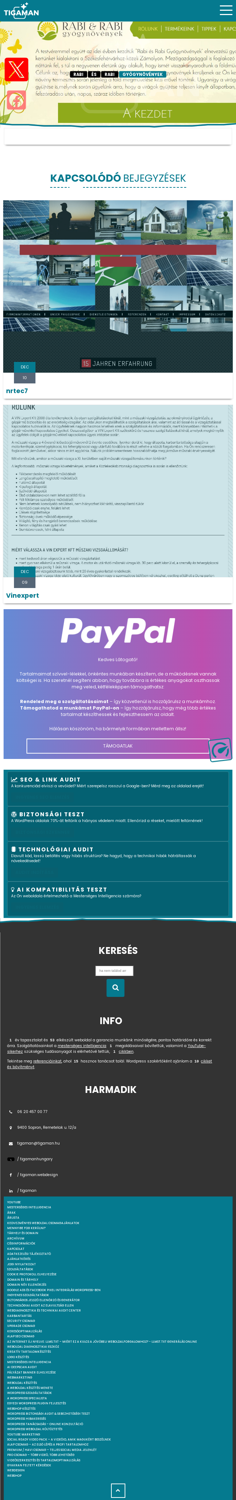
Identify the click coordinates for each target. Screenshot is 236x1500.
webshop (14, 1476)
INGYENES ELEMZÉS (37, 907)
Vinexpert (22, 595)
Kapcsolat (15, 1249)
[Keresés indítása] (115, 988)
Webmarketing (19, 1378)
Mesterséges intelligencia (29, 1362)
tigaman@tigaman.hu (33, 1143)
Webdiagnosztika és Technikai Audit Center (44, 1311)
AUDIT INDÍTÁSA (34, 872)
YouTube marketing (23, 1435)
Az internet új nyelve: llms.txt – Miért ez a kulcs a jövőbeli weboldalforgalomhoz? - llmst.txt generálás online (102, 1342)
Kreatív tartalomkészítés (29, 1352)
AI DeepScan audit (22, 1367)
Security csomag (21, 1321)
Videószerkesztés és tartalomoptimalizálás (43, 1460)
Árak (11, 1213)
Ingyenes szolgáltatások (28, 1295)
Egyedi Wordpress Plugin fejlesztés (36, 1403)
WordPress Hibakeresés (26, 1419)
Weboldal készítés (22, 1383)
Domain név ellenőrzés (26, 1285)
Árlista (13, 1218)
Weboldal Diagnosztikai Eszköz (33, 1347)
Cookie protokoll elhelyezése (32, 1274)
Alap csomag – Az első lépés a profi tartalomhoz (47, 1445)
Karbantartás (19, 1316)
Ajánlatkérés (18, 1259)
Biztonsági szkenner (42, 832)
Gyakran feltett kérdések (29, 1465)
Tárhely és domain (22, 1233)
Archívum (15, 1239)
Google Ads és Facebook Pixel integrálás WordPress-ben (54, 1290)
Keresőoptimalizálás (24, 1331)
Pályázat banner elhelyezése (31, 1373)
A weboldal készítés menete (30, 1388)
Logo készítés (18, 1357)
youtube (14, 1202)
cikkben (126, 1051)
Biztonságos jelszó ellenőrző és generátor (43, 1300)
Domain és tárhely (22, 1280)
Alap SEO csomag (20, 1336)
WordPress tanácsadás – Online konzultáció (45, 1424)
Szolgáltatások (20, 1269)
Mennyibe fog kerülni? (26, 1228)
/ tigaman (22, 1190)
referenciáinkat (47, 1061)
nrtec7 (17, 391)
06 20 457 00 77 (27, 1111)
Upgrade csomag (21, 1326)
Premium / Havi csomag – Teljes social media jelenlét (52, 1450)
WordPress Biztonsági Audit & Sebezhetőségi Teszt (48, 1414)
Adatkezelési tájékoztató (29, 1254)
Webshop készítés (21, 1409)
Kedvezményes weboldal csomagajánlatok (43, 1223)
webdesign (16, 1470)
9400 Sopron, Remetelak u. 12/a (41, 1127)
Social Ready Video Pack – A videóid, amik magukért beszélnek (59, 1440)
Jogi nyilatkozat (21, 1264)
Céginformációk (21, 1244)
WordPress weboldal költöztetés (34, 1429)
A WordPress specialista (27, 1398)
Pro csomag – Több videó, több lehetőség (40, 1455)
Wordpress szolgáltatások (29, 1393)
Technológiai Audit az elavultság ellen (40, 1306)
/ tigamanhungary (30, 1159)
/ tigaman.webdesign (32, 1174)
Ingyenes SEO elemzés (42, 797)
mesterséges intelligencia (82, 1045)
